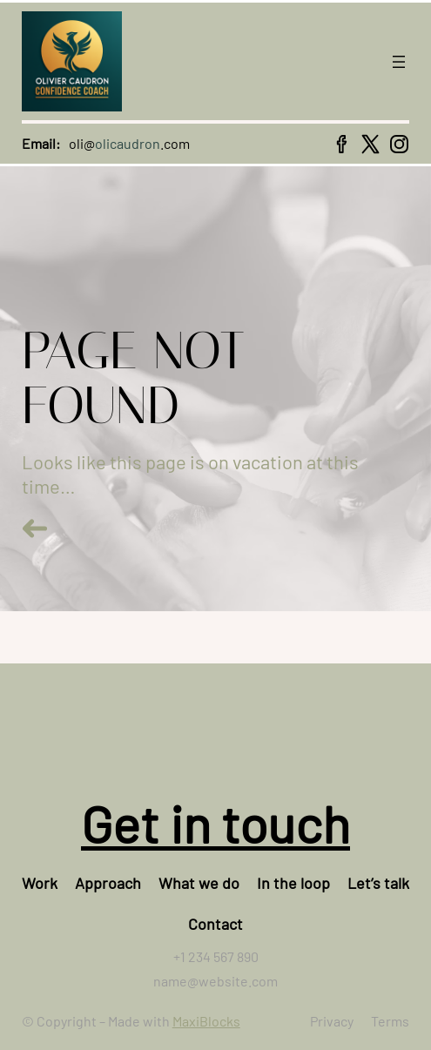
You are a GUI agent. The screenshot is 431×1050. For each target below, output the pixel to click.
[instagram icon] (399, 144)
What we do (198, 882)
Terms (390, 1021)
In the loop (293, 882)
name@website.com (215, 981)
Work (39, 882)
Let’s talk (378, 882)
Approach (108, 882)
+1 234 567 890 (216, 956)
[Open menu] (398, 61)
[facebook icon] (342, 144)
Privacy (332, 1021)
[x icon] (370, 144)
